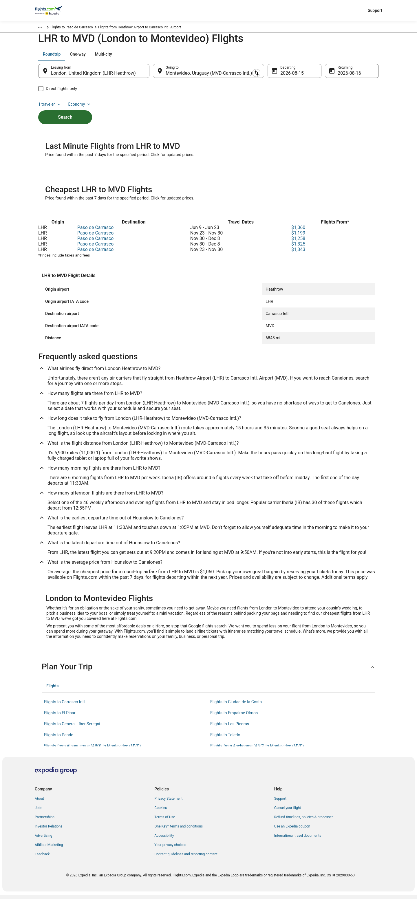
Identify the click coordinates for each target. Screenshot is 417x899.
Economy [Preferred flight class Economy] (360, 57)
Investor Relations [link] (49, 830)
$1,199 (298, 237)
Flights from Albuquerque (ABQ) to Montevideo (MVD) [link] (92, 750)
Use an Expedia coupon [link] (292, 830)
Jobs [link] (38, 812)
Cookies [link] (160, 812)
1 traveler (330, 57)
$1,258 (298, 242)
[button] (208, 671)
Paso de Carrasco (95, 231)
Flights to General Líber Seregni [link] (72, 728)
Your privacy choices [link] (170, 849)
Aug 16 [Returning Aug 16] (345, 76)
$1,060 (298, 231)
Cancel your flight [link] (287, 812)
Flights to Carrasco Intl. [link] (65, 706)
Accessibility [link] (164, 840)
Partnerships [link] (44, 821)
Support (375, 10)
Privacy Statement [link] (168, 803)
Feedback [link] (42, 858)
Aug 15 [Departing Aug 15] (287, 76)
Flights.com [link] (44, 28)
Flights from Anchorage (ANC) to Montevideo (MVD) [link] (257, 750)
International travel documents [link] (297, 840)
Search (65, 110)
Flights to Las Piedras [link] (229, 728)
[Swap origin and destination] (152, 74)
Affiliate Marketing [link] (49, 849)
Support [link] (280, 803)
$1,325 (298, 248)
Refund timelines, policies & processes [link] (304, 821)
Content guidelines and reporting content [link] (185, 858)
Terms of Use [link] (164, 821)
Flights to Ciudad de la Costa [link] (236, 706)
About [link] (39, 803)
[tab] (51, 57)
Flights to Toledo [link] (225, 739)
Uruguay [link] (64, 28)
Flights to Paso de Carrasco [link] (119, 28)
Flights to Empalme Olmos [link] (234, 717)
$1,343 (298, 253)
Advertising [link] (43, 840)
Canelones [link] (84, 28)
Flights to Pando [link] (58, 739)
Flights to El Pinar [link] (59, 717)
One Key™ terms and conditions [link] (178, 830)
